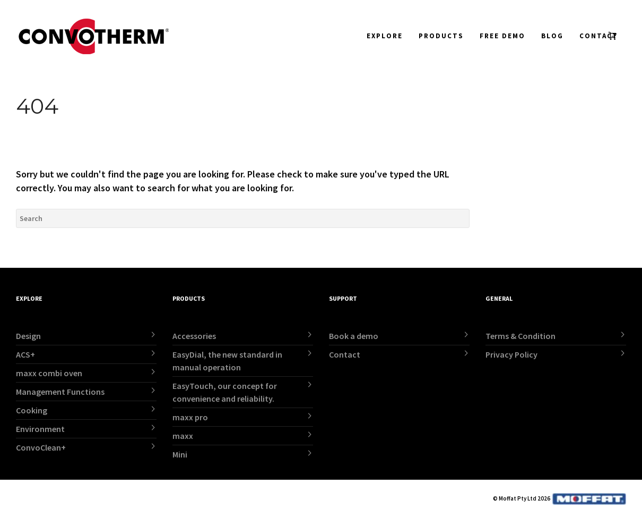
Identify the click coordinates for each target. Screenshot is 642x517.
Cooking (31, 410)
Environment (40, 428)
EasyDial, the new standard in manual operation (227, 360)
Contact (344, 354)
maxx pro (190, 417)
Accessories (194, 335)
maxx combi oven (49, 373)
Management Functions (60, 391)
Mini (179, 454)
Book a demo (353, 335)
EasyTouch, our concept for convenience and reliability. (224, 392)
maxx (182, 435)
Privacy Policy (511, 354)
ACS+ (25, 354)
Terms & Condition (520, 335)
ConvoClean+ (41, 447)
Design (28, 335)
